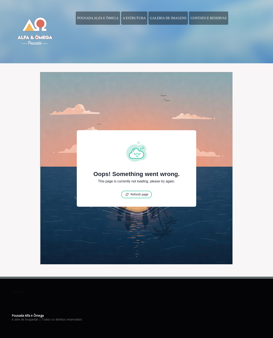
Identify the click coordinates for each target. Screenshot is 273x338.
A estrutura (134, 18)
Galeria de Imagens (168, 18)
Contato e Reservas (208, 18)
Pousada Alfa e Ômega (98, 18)
